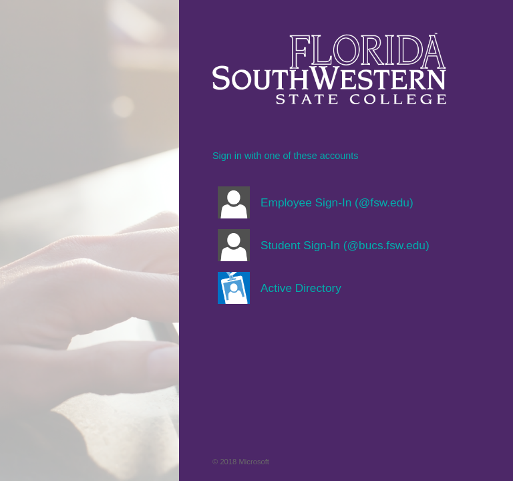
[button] (329, 202)
